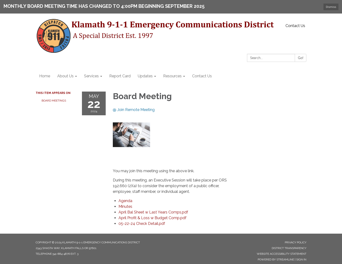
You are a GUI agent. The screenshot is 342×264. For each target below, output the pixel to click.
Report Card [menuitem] (120, 76)
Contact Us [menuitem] (202, 76)
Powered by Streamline (276, 259)
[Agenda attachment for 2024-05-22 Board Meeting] (125, 201)
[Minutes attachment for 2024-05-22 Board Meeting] (125, 206)
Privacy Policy (295, 242)
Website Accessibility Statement (281, 253)
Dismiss (331, 7)
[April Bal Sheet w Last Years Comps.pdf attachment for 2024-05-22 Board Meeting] (153, 212)
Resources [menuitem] (172, 76)
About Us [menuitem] (65, 76)
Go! (300, 58)
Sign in (301, 259)
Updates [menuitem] (145, 76)
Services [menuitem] (91, 76)
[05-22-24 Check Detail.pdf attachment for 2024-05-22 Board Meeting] (142, 223)
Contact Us (295, 25)
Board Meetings (54, 100)
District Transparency (289, 248)
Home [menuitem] (44, 76)
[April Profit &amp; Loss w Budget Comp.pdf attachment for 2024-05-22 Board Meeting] (152, 218)
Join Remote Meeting (134, 109)
